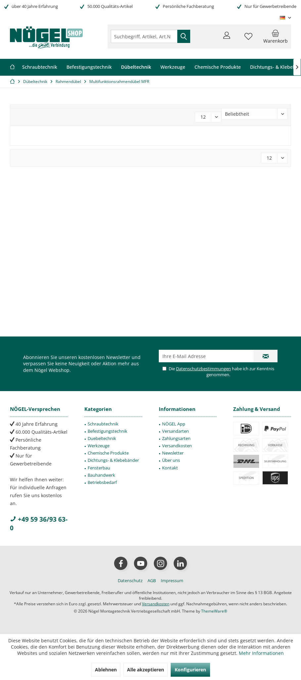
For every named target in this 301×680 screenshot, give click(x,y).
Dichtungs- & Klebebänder (113, 460)
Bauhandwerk (101, 475)
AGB (152, 580)
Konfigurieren (190, 669)
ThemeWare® (214, 611)
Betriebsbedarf (102, 482)
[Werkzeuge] (173, 67)
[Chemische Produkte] (217, 67)
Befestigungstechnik (107, 431)
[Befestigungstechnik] (89, 67)
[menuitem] (275, 36)
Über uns (171, 460)
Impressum (172, 580)
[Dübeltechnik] (136, 67)
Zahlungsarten (176, 438)
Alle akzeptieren (145, 669)
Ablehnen (106, 669)
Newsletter (173, 453)
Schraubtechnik (103, 424)
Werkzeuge (98, 446)
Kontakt (170, 468)
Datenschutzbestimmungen (203, 369)
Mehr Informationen (261, 653)
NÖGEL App (173, 424)
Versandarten (175, 431)
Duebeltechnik (102, 438)
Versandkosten (177, 446)
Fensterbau (99, 468)
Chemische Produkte (108, 453)
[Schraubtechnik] (40, 67)
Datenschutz (130, 580)
